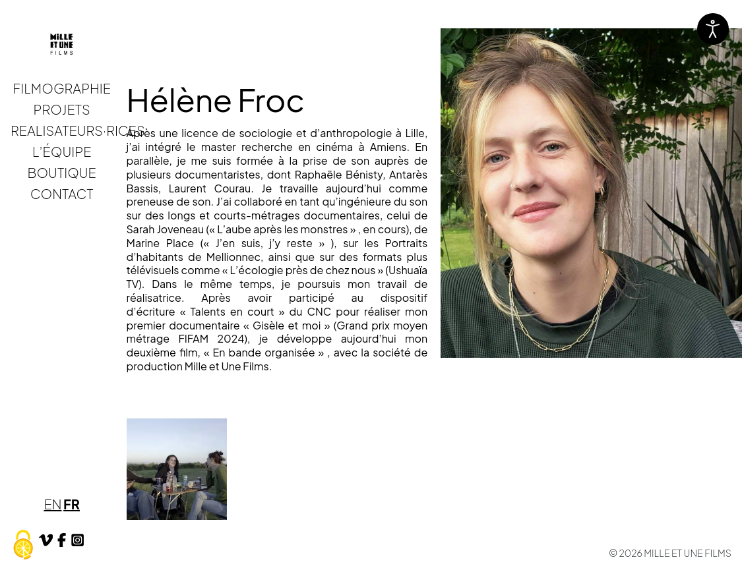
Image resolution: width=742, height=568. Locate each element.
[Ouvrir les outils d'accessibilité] (713, 29)
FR (71, 504)
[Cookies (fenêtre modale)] (23, 545)
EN (52, 504)
